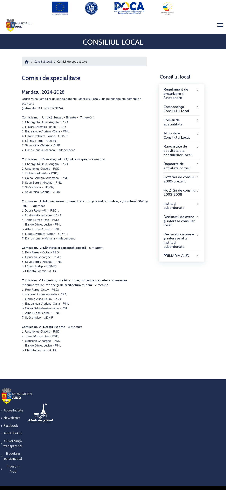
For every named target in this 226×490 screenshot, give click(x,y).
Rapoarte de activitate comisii (182, 162)
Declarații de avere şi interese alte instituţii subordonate (182, 236)
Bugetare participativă (13, 448)
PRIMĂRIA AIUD (182, 252)
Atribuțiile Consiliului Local (182, 131)
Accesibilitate (12, 406)
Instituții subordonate (182, 201)
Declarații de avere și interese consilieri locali (182, 217)
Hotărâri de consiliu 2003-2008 (182, 188)
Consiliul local (43, 58)
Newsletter (11, 413)
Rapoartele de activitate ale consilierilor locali (182, 146)
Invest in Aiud (13, 460)
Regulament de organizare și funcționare (182, 89)
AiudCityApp (12, 427)
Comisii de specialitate (182, 118)
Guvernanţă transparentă (12, 436)
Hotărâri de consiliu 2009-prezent (182, 175)
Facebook (10, 420)
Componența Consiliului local (182, 105)
